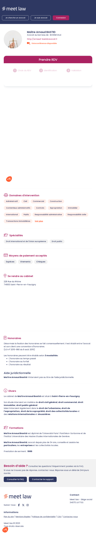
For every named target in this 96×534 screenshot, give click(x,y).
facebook (19, 505)
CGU (59, 516)
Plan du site (9, 516)
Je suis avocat (40, 17)
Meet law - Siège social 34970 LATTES (81, 501)
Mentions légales (23, 516)
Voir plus (39, 221)
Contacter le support (43, 479)
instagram (28, 505)
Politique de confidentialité (44, 516)
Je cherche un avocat (15, 17)
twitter (23, 505)
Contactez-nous (70, 516)
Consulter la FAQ (15, 479)
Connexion (61, 17)
